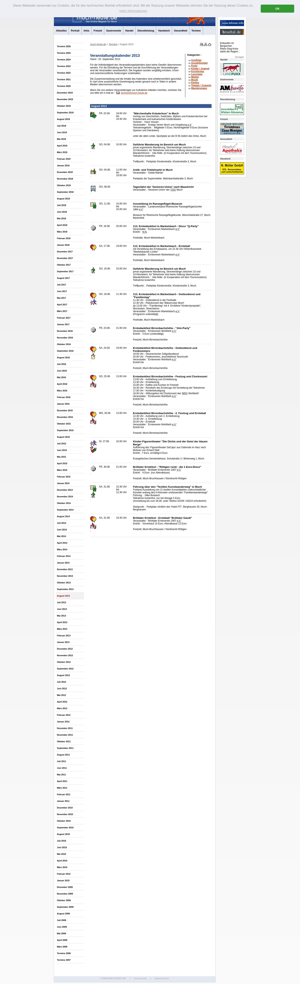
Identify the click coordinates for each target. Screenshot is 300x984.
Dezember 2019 (65, 92)
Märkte (195, 77)
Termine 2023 (64, 66)
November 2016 (65, 337)
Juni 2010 (62, 847)
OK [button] (277, 8)
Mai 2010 (61, 854)
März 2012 (62, 708)
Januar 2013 (63, 642)
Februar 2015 (63, 476)
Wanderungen (199, 88)
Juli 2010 (61, 841)
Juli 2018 (61, 205)
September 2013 (65, 589)
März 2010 (62, 867)
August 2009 (63, 913)
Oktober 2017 (64, 265)
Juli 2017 (61, 284)
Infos (86, 30)
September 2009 (65, 907)
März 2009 (62, 946)
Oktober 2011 (64, 741)
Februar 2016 (63, 397)
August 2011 (63, 754)
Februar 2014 (63, 556)
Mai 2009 (61, 933)
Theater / (201, 85)
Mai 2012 (61, 695)
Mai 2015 (61, 457)
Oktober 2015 (64, 423)
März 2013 (62, 629)
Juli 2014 (61, 523)
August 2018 (63, 198)
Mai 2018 (61, 218)
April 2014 (62, 543)
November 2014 (65, 496)
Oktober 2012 (64, 662)
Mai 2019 (61, 139)
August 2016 (63, 357)
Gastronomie (113, 30)
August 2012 (63, 675)
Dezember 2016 (65, 331)
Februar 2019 (63, 159)
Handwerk (164, 30)
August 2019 (63, 119)
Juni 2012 (62, 688)
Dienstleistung (146, 30)
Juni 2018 (62, 212)
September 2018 (65, 192)
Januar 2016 (63, 404)
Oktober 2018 (64, 185)
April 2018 (62, 225)
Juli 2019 (61, 126)
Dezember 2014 (65, 490)
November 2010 (65, 814)
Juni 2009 (62, 927)
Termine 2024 (64, 59)
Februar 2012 (63, 715)
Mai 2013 (61, 615)
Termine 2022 (64, 73)
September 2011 (65, 748)
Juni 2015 (62, 450)
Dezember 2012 (65, 649)
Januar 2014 (63, 563)
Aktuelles (61, 30)
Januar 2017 (63, 324)
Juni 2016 (62, 371)
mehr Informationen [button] (133, 11)
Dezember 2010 (65, 807)
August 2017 (63, 278)
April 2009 (62, 940)
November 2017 (65, 258)
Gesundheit (180, 30)
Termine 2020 (64, 86)
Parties (195, 82)
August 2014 (63, 516)
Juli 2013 (61, 602)
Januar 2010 (63, 880)
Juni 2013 (62, 609)
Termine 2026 (64, 46)
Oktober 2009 (64, 900)
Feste (194, 65)
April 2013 (62, 622)
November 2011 (65, 735)
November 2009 (65, 894)
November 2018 (65, 179)
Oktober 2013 (64, 582)
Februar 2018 (63, 238)
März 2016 (62, 390)
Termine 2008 (64, 953)
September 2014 (65, 510)
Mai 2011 (61, 774)
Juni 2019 (62, 132)
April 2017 (62, 304)
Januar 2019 (63, 165)
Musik (194, 79)
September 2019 (65, 112)
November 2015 (65, 417)
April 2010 (62, 860)
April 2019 (62, 145)
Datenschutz (162, 978)
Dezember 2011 (65, 728)
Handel (129, 30)
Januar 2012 (63, 721)
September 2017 (65, 271)
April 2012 (62, 702)
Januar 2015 (63, 483)
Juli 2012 (61, 682)
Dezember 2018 (65, 172)
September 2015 (65, 430)
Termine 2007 (64, 960)
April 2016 (62, 384)
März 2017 (62, 311)
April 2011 (62, 781)
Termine (196, 30)
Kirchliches (197, 71)
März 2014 (62, 549)
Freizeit (98, 30)
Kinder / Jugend (200, 68)
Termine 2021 (64, 79)
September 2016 (65, 351)
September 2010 (65, 827)
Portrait (75, 30)
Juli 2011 (61, 761)
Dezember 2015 (65, 410)
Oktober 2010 (64, 821)
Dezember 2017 (65, 251)
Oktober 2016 (64, 344)
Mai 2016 (61, 377)
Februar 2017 (63, 318)
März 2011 (62, 788)
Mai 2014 (61, 536)
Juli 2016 (61, 364)
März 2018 (62, 232)
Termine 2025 (64, 53)
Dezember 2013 (65, 569)
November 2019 (65, 99)
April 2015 (62, 463)
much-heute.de (98, 44)
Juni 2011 (62, 768)
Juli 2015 (61, 443)
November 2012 (65, 655)
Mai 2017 (61, 298)
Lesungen (197, 74)
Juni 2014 (62, 529)
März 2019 (62, 152)
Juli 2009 (61, 920)
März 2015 (62, 470)
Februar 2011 (63, 794)
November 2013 (65, 576)
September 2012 (65, 668)
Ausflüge (196, 60)
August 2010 (63, 834)
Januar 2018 (63, 245)
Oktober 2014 (64, 503)
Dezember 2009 (65, 887)
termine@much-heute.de (134, 92)
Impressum (140, 978)
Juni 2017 (62, 291)
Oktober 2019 (64, 106)
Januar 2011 (63, 801)
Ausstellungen (199, 63)
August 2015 (63, 437)
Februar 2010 (63, 874)
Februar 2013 (63, 635)
